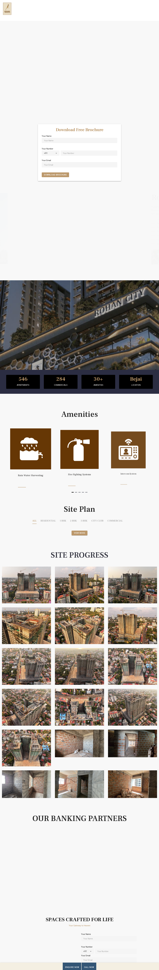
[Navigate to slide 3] (79, 492)
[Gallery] (79, 459)
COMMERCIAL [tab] (115, 520)
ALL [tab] (34, 520)
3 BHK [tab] (84, 520)
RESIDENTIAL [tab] (48, 520)
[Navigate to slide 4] (83, 492)
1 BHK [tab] (63, 520)
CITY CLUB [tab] (97, 520)
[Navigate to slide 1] (73, 492)
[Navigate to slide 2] (76, 492)
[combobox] (51, 153)
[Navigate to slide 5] (86, 492)
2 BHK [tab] (73, 520)
